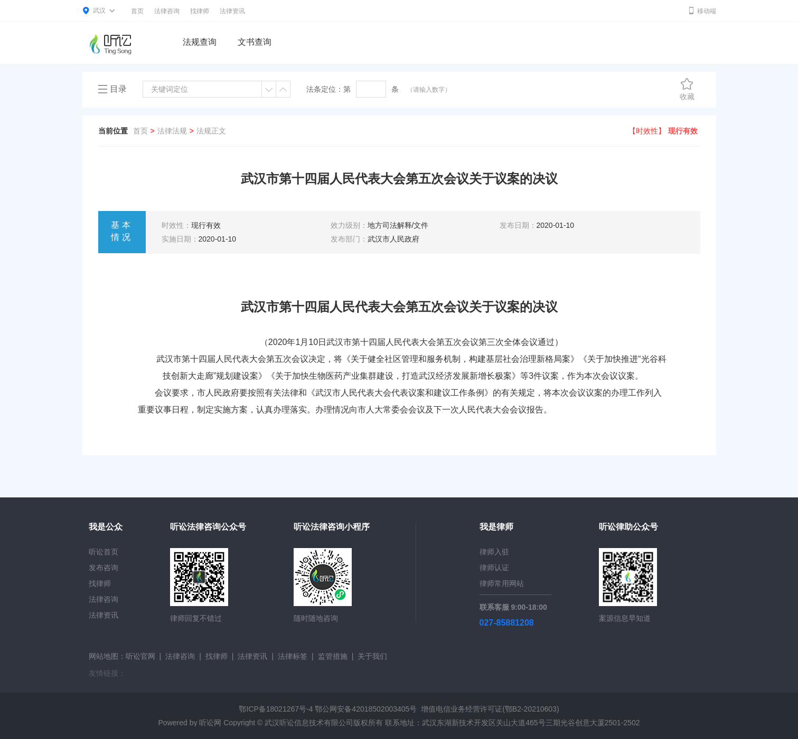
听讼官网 (140, 656)
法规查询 (200, 41)
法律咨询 (167, 11)
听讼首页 (103, 552)
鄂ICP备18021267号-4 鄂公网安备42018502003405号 (328, 709)
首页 (137, 11)
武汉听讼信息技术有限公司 (309, 722)
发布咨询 (103, 567)
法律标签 (292, 656)
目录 (118, 88)
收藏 (687, 89)
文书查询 (254, 41)
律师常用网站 (502, 583)
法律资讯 (232, 11)
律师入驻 (494, 552)
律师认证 (494, 567)
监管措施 (333, 656)
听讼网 (210, 722)
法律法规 (172, 131)
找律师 (199, 11)
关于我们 (372, 656)
